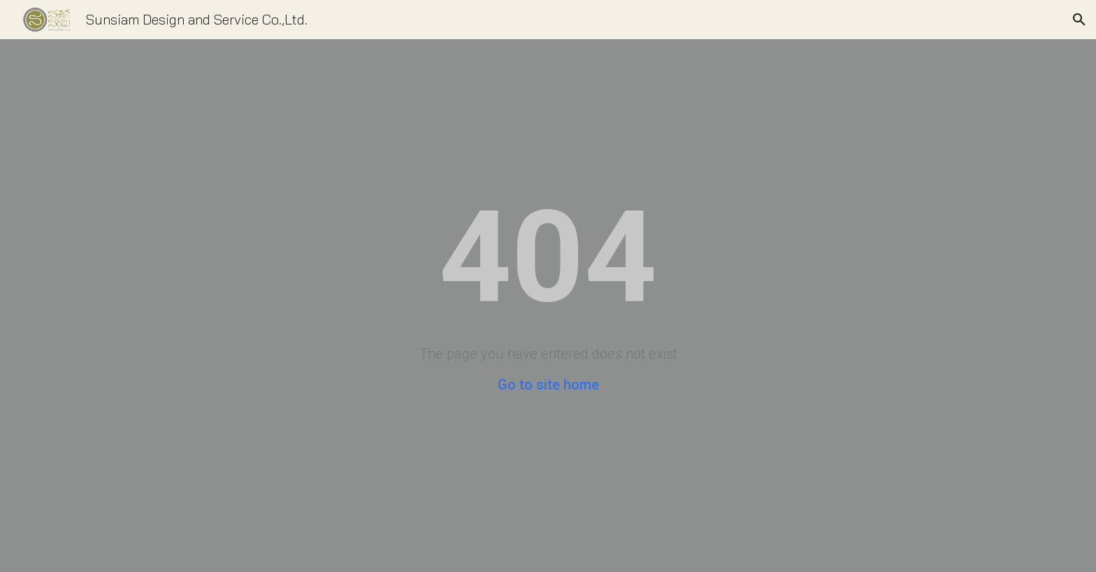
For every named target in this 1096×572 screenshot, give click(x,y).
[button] (1079, 19)
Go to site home (548, 384)
